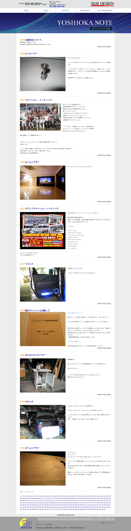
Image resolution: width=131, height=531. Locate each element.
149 (28, 503)
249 (86, 507)
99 (90, 498)
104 (102, 498)
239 (62, 507)
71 (42, 498)
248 (83, 507)
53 (103, 496)
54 (105, 496)
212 (88, 505)
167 (71, 503)
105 (105, 498)
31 (65, 496)
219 (105, 505)
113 (33, 500)
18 (43, 496)
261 (23, 509)
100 (93, 498)
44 (88, 496)
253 (95, 507)
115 (38, 500)
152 (35, 503)
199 (57, 505)
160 (54, 503)
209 (81, 505)
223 (23, 507)
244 (74, 507)
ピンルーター (31, 53)
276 (59, 509)
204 (69, 505)
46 (91, 496)
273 (52, 509)
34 (71, 496)
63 (29, 498)
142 (102, 500)
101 (95, 498)
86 (68, 498)
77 (53, 498)
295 (105, 509)
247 (81, 507)
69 (39, 498)
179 (100, 503)
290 (93, 509)
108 (21, 500)
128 (69, 500)
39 (79, 496)
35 (72, 496)
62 (27, 498)
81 (60, 498)
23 (52, 496)
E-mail (111, 519)
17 (41, 496)
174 (88, 503)
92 (78, 498)
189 (33, 505)
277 (62, 509)
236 (54, 507)
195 (47, 505)
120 (50, 500)
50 (98, 496)
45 (89, 496)
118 (45, 500)
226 (31, 507)
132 (78, 500)
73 (46, 498)
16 (40, 496)
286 (83, 509)
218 (102, 505)
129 (71, 500)
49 (96, 496)
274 (54, 509)
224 (26, 507)
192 (40, 505)
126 (64, 500)
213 (90, 505)
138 (93, 500)
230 (40, 507)
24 (53, 496)
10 (29, 496)
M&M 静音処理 (96, 519)
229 (38, 507)
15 (38, 496)
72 (44, 498)
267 (38, 509)
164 (64, 503)
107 (109, 498)
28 (60, 496)
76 (51, 498)
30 (64, 496)
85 (66, 498)
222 (21, 507)
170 (78, 503)
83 (63, 498)
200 (59, 505)
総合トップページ (108, 522)
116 (40, 500)
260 (21, 509)
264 (31, 509)
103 (100, 498)
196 (50, 505)
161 (57, 503)
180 (102, 503)
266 (35, 509)
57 (110, 496)
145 (109, 500)
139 (95, 500)
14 (36, 496)
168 (74, 503)
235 (52, 507)
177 (95, 503)
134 (83, 500)
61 (25, 498)
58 (20, 498)
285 (81, 509)
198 (54, 505)
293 (100, 509)
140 (98, 500)
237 (57, 507)
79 (56, 498)
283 (76, 509)
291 (95, 509)
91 (77, 498)
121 (52, 500)
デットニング (86, 519)
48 (94, 496)
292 (98, 509)
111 (28, 500)
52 (101, 496)
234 (50, 507)
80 (58, 498)
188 (31, 505)
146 (21, 503)
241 (66, 507)
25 (55, 496)
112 (31, 500)
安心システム (70, 519)
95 (84, 498)
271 (47, 509)
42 (84, 496)
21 (48, 496)
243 (71, 507)
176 (93, 503)
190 (35, 505)
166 (69, 503)
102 (98, 498)
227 (33, 507)
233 (47, 507)
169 (76, 503)
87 (70, 498)
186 (26, 505)
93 (80, 498)
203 (66, 505)
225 (28, 507)
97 (87, 498)
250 (88, 507)
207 (76, 505)
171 (81, 503)
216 (98, 505)
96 (85, 498)
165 (66, 503)
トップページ (43, 519)
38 (77, 496)
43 (86, 496)
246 (78, 507)
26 (57, 496)
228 (35, 507)
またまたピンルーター (35, 355)
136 (88, 500)
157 (47, 503)
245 (76, 507)
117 (42, 500)
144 (107, 500)
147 (23, 503)
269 (42, 509)
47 (93, 496)
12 (33, 496)
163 (62, 503)
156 (45, 503)
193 (42, 505)
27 (59, 496)
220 (107, 505)
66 (34, 498)
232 (45, 507)
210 (83, 505)
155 (42, 503)
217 (100, 505)
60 (24, 498)
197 (52, 505)
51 (100, 496)
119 (47, 500)
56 (108, 496)
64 (31, 498)
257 (105, 507)
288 (88, 509)
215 (95, 505)
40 (81, 496)
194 (45, 505)
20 (47, 496)
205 (71, 505)
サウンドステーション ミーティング (41, 208)
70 (41, 498)
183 (109, 503)
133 (81, 500)
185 (23, 505)
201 (62, 505)
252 (93, 507)
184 (21, 505)
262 (26, 509)
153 (38, 503)
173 (86, 503)
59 (22, 498)
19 (45, 496)
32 (67, 496)
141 (100, 500)
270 (45, 509)
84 (65, 498)
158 (50, 503)
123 (57, 500)
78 (54, 498)
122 (54, 500)
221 (109, 505)
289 (90, 509)
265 (33, 509)
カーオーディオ (53, 519)
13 (35, 496)
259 (109, 507)
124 (59, 500)
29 (62, 496)
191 (38, 505)
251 (90, 507)
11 (31, 496)
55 (106, 496)
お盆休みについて (33, 40)
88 (72, 498)
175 (90, 503)
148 (26, 503)
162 (59, 503)
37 (76, 496)
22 (50, 496)
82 (61, 498)
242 (69, 507)
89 (73, 498)
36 (74, 496)
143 (105, 500)
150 (31, 503)
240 (64, 507)
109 (23, 500)
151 (33, 503)
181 (105, 503)
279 (66, 509)
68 (37, 498)
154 (40, 503)
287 (86, 509)
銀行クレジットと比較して (37, 310)
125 (62, 500)
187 (28, 505)
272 (50, 509)
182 (107, 503)
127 (66, 500)
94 (82, 498)
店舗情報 (104, 519)
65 (32, 498)
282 (74, 509)
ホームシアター (32, 162)
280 (69, 509)
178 (98, 503)
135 (86, 500)
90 (75, 498)
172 (83, 503)
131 (76, 500)
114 (35, 500)
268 (40, 509)
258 (107, 507)
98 (89, 498)
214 (93, 505)
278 (64, 509)
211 (86, 505)
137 (90, 500)
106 (107, 498)
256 (102, 507)
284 (78, 509)
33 (69, 496)
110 (26, 500)
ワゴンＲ (29, 264)
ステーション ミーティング (38, 100)
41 (83, 496)
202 (64, 505)
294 (102, 509)
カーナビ (62, 519)
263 (28, 509)
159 (52, 503)
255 (100, 507)
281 (71, 509)
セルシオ (29, 401)
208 (78, 505)
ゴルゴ (78, 519)
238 (59, 507)
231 (42, 507)
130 (74, 500)
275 (57, 509)
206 (74, 505)
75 (49, 498)
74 (48, 498)
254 (98, 507)
